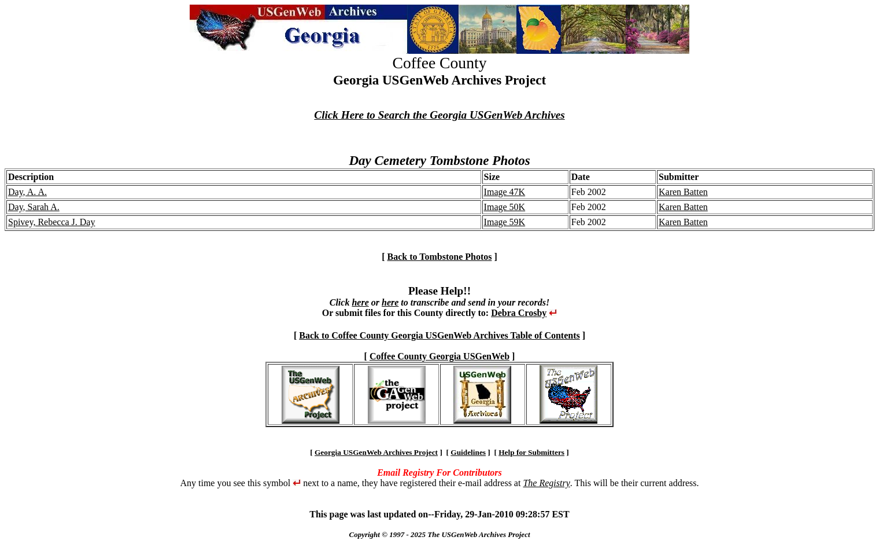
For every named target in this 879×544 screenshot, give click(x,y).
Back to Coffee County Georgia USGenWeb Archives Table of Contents (439, 335)
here (360, 302)
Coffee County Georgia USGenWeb (439, 356)
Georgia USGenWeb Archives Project (376, 452)
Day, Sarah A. (34, 207)
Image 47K (505, 192)
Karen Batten (683, 192)
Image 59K (505, 222)
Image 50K (505, 207)
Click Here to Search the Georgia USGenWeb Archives (439, 115)
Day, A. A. (27, 192)
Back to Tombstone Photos (439, 257)
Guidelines (468, 452)
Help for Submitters (531, 452)
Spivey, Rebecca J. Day (51, 222)
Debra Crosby (518, 313)
